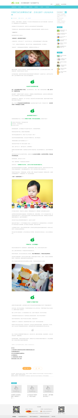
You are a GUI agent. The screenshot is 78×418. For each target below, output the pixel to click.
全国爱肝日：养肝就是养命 (61, 14)
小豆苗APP (29, 18)
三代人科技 (39, 406)
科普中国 (53, 416)
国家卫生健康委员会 (34, 416)
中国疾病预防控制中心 (22, 416)
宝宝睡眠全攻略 (59, 19)
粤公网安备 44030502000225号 (46, 411)
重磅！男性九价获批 (60, 18)
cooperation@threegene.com (48, 409)
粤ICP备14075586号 (35, 411)
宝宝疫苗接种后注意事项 (60, 22)
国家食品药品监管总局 (44, 416)
